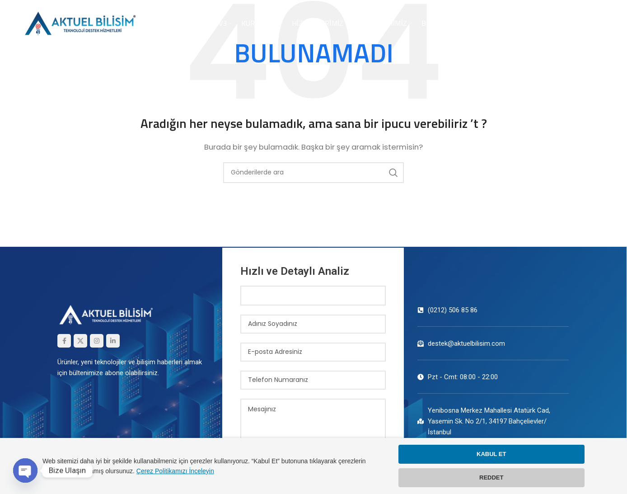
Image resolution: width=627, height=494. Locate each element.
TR (597, 23)
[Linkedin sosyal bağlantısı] (113, 341)
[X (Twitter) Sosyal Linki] (80, 341)
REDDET (491, 477)
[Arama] (313, 172)
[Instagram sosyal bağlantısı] (96, 341)
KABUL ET (491, 454)
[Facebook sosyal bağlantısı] (64, 341)
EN (581, 23)
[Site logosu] (79, 23)
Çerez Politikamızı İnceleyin (175, 471)
